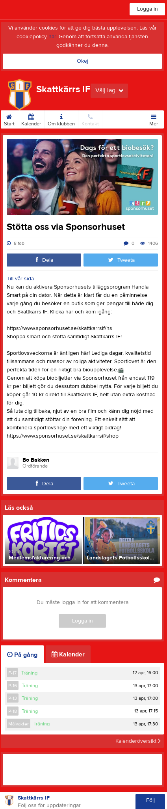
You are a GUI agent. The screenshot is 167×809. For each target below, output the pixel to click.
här (52, 36)
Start (9, 118)
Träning (29, 673)
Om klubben (61, 118)
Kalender (31, 118)
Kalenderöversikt (138, 741)
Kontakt (90, 118)
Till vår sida (20, 278)
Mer (153, 118)
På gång (22, 655)
